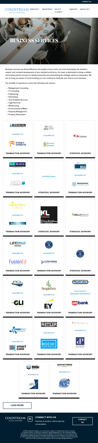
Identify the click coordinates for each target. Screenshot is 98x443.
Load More (17, 405)
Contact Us (86, 2)
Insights (73, 9)
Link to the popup (17, 139)
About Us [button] (84, 9)
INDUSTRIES (47, 9)
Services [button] (34, 9)
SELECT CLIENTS (58, 11)
